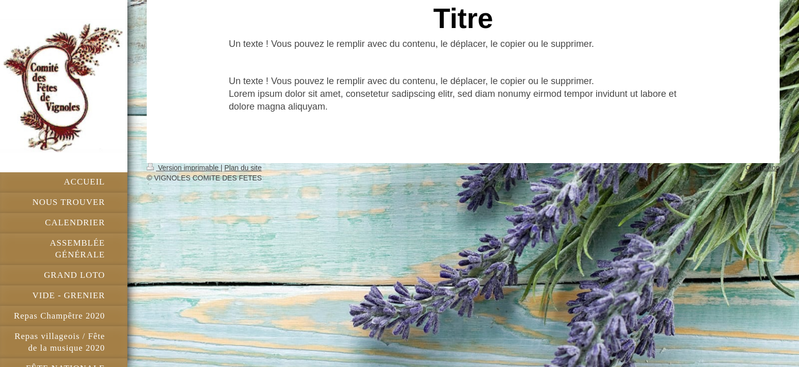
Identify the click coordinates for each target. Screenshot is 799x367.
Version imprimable (184, 168)
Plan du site (242, 168)
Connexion (762, 168)
